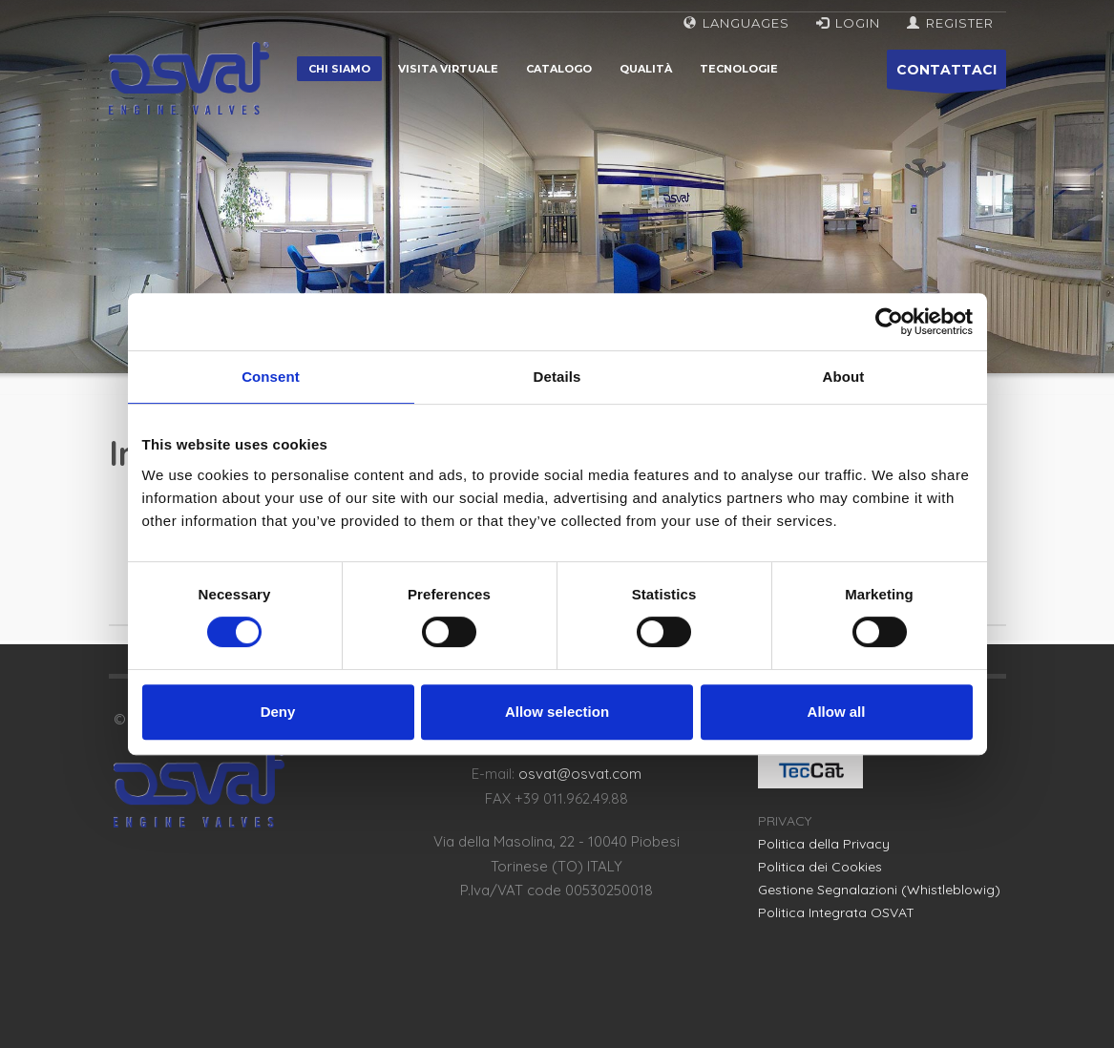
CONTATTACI (946, 75)
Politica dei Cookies (820, 866)
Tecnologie (739, 68)
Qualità (646, 68)
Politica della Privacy (824, 843)
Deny (278, 711)
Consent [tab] (271, 376)
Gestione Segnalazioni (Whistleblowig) (879, 889)
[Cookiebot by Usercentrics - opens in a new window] (889, 321)
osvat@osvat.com (579, 774)
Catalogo (559, 68)
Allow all (837, 711)
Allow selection (557, 711)
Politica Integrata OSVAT (836, 912)
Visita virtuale (448, 68)
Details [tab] (557, 376)
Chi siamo (339, 68)
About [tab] (844, 376)
